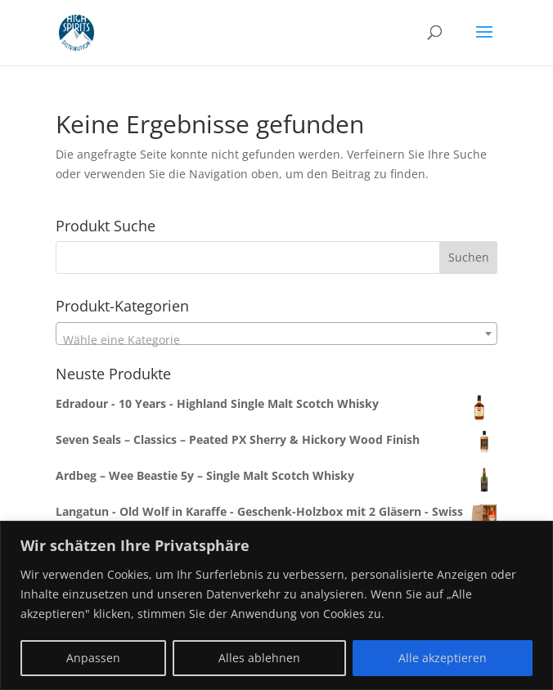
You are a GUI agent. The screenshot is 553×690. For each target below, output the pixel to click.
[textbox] (276, 340)
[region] (276, 605)
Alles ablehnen (259, 657)
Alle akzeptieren (442, 657)
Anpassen (93, 657)
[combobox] (277, 257)
